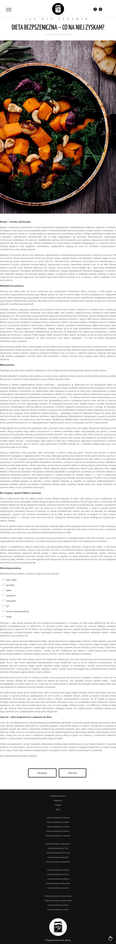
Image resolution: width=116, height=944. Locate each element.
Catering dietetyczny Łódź (58, 857)
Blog (58, 809)
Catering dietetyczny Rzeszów (58, 883)
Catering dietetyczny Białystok (58, 862)
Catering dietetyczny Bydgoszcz (58, 844)
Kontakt (58, 805)
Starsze (72, 773)
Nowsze (42, 773)
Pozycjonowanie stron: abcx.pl (58, 940)
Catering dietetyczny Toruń (58, 848)
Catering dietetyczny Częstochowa (58, 896)
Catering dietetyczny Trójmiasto (58, 836)
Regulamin (58, 800)
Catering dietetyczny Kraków (58, 822)
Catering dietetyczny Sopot (58, 910)
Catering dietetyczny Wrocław (58, 818)
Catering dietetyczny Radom (58, 879)
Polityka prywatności (58, 796)
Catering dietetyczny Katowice (58, 831)
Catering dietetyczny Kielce (58, 874)
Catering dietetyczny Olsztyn (58, 870)
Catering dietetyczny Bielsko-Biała (58, 901)
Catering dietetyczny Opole (58, 905)
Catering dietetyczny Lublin (58, 888)
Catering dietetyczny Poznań (58, 827)
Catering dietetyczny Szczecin (58, 853)
